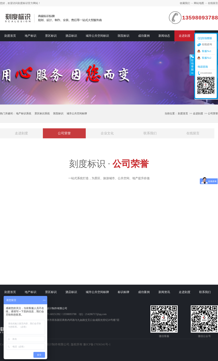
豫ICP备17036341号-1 (96, 344)
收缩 (192, 65)
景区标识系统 (42, 113)
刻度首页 (10, 35)
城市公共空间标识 (97, 35)
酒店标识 (71, 35)
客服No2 (206, 58)
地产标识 (30, 35)
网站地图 (199, 3)
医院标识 (123, 35)
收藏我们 (185, 3)
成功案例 (144, 35)
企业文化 (107, 133)
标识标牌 (123, 292)
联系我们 (150, 133)
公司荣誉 (213, 113)
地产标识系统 (23, 113)
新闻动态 (164, 35)
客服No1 (206, 51)
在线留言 (213, 3)
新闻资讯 (164, 292)
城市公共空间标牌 (77, 113)
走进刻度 (184, 35)
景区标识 (51, 35)
